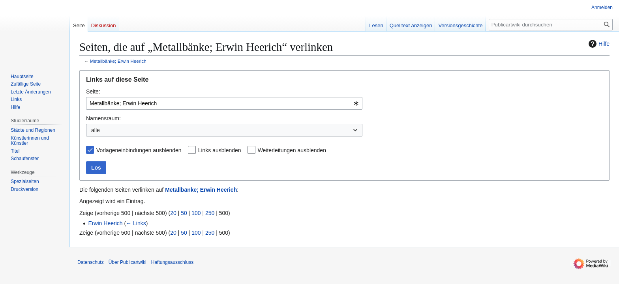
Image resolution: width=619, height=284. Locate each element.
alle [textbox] (95, 130)
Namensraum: (103, 118)
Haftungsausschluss (172, 262)
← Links (136, 223)
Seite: (93, 91)
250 (209, 213)
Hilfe (598, 44)
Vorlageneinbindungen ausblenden (139, 150)
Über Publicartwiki (127, 262)
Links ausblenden (219, 150)
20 (173, 213)
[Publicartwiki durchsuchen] (551, 24)
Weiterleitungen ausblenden (292, 150)
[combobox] (224, 103)
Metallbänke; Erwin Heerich (118, 61)
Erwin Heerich (105, 223)
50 (184, 213)
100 (196, 213)
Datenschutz (90, 262)
